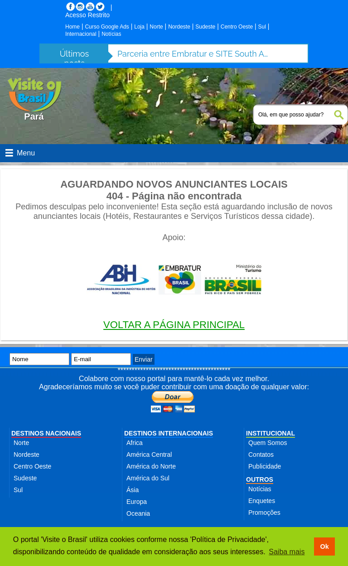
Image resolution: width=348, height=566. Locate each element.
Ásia (132, 489)
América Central (149, 454)
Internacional (81, 34)
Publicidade (264, 466)
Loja (139, 27)
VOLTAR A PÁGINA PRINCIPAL (174, 324)
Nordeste (179, 27)
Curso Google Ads (107, 27)
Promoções (264, 512)
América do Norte (151, 466)
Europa (136, 501)
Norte (156, 27)
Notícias (111, 34)
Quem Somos (267, 442)
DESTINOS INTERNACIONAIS (168, 433)
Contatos (261, 454)
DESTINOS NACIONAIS (46, 433)
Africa (134, 442)
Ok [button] (324, 546)
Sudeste (205, 27)
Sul (262, 27)
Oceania (138, 513)
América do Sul (147, 478)
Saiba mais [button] (286, 552)
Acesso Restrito (87, 15)
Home (72, 27)
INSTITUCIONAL (270, 433)
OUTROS (259, 479)
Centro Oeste (237, 27)
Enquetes (261, 500)
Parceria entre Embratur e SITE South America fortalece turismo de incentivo (194, 53)
